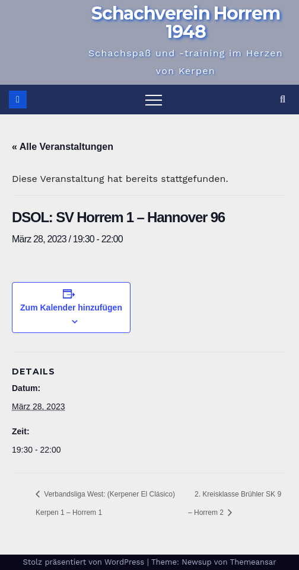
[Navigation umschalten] (154, 99)
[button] (282, 99)
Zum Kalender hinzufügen (71, 307)
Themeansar (253, 562)
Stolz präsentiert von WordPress (85, 562)
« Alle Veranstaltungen (62, 147)
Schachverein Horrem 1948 (185, 22)
